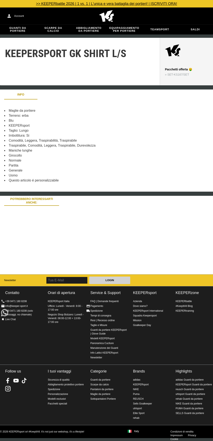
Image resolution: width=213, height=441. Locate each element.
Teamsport (159, 29)
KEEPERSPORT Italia (106, 16)
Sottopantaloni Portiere (103, 398)
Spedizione (96, 310)
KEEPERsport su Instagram (8, 388)
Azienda (137, 301)
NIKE (136, 389)
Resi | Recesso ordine (102, 320)
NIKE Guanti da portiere (189, 403)
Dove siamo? (140, 306)
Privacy (192, 435)
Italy (136, 431)
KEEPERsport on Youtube (16, 380)
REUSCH (138, 398)
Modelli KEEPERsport (102, 338)
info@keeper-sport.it (16, 306)
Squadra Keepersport (145, 315)
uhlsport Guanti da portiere (190, 394)
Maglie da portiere (100, 394)
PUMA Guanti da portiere (189, 408)
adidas (136, 379)
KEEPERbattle (184, 301)
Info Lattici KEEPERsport (104, 352)
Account (19, 15)
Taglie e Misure (98, 325)
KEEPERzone (187, 293)
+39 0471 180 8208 (16, 301)
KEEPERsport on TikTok (24, 380)
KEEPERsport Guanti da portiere (194, 384)
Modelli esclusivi (57, 398)
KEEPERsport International (148, 310)
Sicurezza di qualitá (58, 379)
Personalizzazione (58, 394)
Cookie (174, 439)
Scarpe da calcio (53, 29)
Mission (137, 320)
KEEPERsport (144, 293)
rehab (136, 417)
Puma (136, 394)
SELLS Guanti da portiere (190, 413)
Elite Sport (138, 413)
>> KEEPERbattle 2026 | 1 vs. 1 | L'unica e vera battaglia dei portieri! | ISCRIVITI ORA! (106, 4)
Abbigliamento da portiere (89, 29)
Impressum (176, 435)
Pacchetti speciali (57, 403)
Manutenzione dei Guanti (104, 348)
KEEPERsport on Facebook (8, 380)
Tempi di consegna (100, 315)
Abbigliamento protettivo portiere (66, 384)
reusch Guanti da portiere (190, 389)
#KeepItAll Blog (184, 306)
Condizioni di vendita (181, 431)
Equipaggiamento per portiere (124, 29)
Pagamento (96, 306)
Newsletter (10, 280)
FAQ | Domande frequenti (104, 301)
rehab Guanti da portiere (189, 398)
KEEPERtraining (185, 310)
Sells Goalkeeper (142, 403)
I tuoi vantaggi (59, 371)
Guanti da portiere (17, 29)
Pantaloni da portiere (102, 389)
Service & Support (105, 293)
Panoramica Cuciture (102, 343)
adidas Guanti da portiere (190, 379)
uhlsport (137, 408)
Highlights (184, 371)
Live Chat (10, 319)
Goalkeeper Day (142, 325)
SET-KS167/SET (178, 74)
